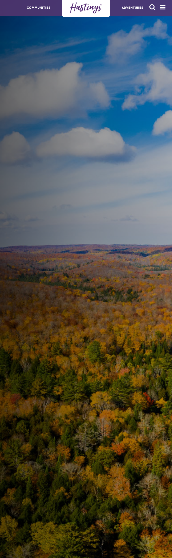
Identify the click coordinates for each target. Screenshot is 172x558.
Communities (38, 7)
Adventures (132, 7)
